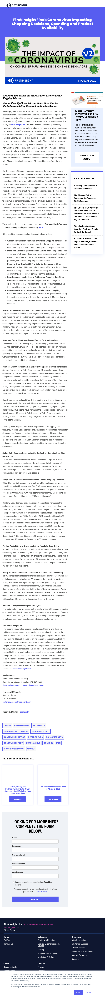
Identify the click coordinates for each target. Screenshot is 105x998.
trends (7, 725)
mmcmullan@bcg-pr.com (33, 685)
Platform (7, 940)
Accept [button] (78, 992)
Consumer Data (54, 737)
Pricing (41, 950)
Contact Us (8, 944)
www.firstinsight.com (22, 668)
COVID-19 (48, 743)
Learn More (18, 799)
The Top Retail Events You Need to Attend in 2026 (53, 787)
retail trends (35, 737)
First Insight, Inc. (18, 125)
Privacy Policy (41, 892)
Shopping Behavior (14, 748)
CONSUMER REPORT (13, 743)
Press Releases (78, 948)
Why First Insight (79, 940)
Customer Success (80, 944)
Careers (75, 959)
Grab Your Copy (87, 157)
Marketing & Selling (46, 957)
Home (6, 937)
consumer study (40, 731)
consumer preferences (16, 731)
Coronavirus (33, 743)
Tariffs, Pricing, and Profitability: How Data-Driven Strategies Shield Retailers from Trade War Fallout (18, 790)
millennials (38, 725)
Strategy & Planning (46, 940)
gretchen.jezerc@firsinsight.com (16, 702)
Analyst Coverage (79, 955)
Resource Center (10, 967)
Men (58, 743)
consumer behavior (14, 737)
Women (31, 748)
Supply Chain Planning (47, 953)
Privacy (41, 967)
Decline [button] (88, 992)
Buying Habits (21, 725)
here (41, 227)
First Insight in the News (82, 951)
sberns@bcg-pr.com (11, 685)
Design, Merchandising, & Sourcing (49, 945)
